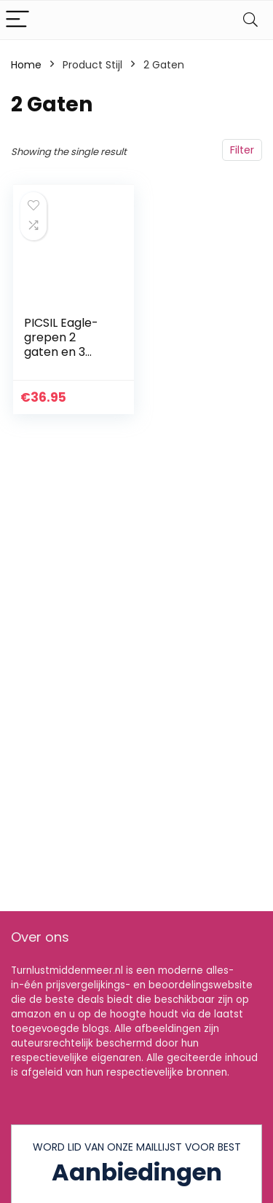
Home (26, 64)
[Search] (250, 20)
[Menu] (17, 20)
